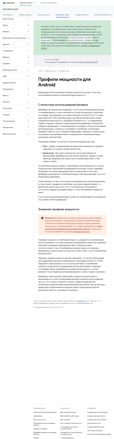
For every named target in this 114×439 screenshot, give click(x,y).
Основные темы (64, 71)
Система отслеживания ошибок (99, 434)
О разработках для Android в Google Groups (71, 433)
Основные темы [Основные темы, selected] (62, 15)
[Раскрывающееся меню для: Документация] (35, 2)
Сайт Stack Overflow (95, 431)
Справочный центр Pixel (96, 416)
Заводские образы (40, 429)
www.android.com (94, 423)
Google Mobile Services (95, 427)
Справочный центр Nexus (96, 420)
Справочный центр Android (97, 412)
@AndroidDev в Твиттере (69, 416)
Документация (10, 9)
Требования (38, 416)
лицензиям (81, 301)
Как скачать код (40, 420)
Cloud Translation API (88, 62)
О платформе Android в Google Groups (69, 428)
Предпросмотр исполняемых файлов (44, 424)
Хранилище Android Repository (45, 412)
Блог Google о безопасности (71, 423)
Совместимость (81, 15)
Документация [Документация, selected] (26, 3)
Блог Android (65, 420)
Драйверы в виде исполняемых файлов (45, 433)
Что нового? (8, 15)
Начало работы (25, 15)
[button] (13, 19)
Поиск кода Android (49, 3)
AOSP (40, 71)
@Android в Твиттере (68, 412)
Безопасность (43, 15)
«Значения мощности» (81, 232)
